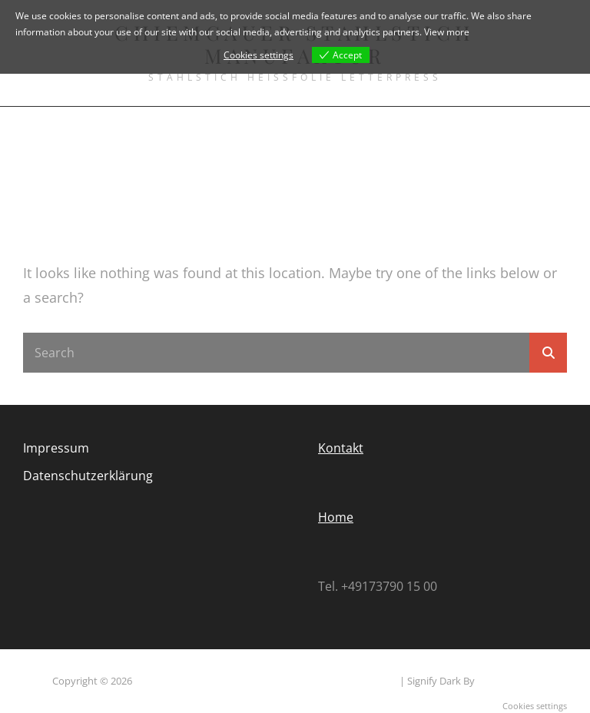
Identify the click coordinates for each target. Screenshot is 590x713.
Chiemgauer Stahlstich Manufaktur (213, 681)
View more (446, 31)
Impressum (56, 447)
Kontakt (340, 447)
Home (335, 517)
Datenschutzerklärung (88, 475)
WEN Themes (507, 681)
